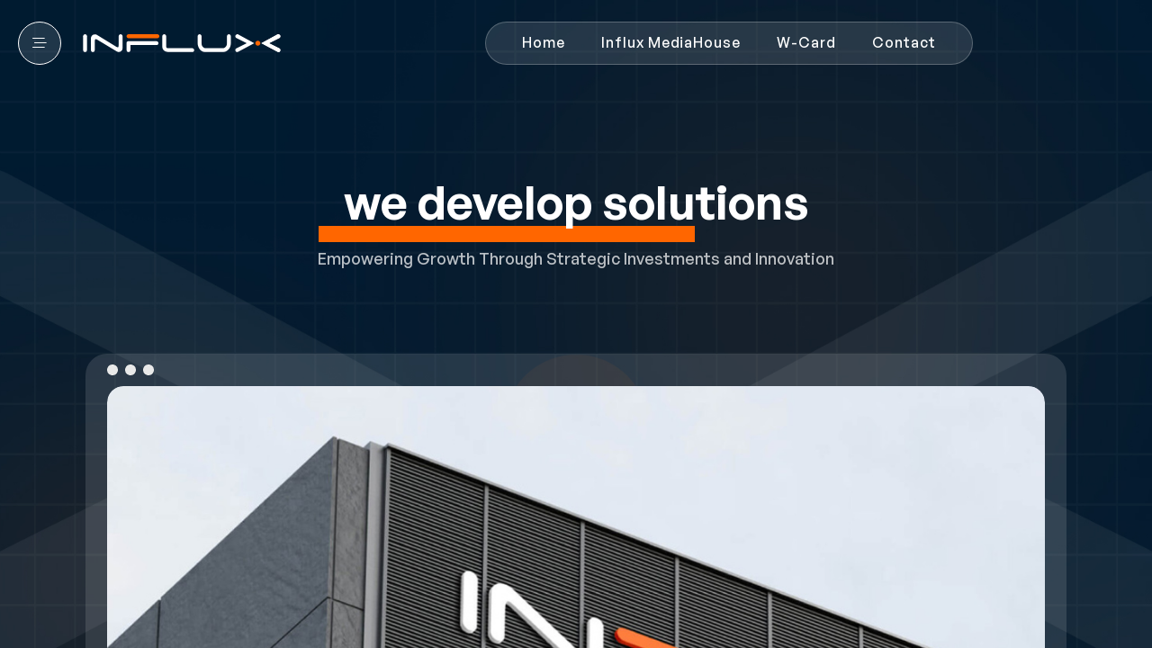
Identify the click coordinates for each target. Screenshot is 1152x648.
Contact (904, 42)
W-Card (806, 42)
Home (543, 42)
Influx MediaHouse (671, 42)
